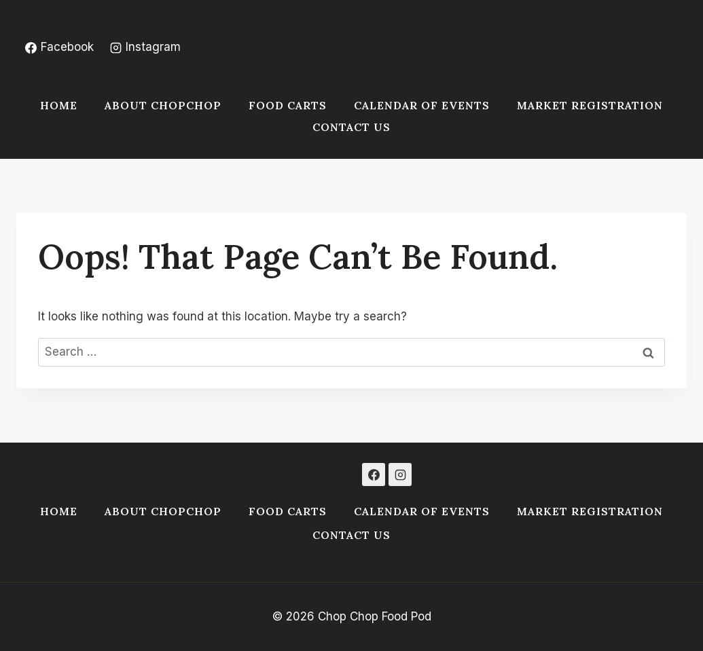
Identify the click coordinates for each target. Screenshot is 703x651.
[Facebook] (373, 474)
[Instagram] (400, 474)
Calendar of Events (422, 105)
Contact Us (351, 127)
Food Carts (288, 105)
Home (58, 105)
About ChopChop (163, 105)
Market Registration (590, 105)
